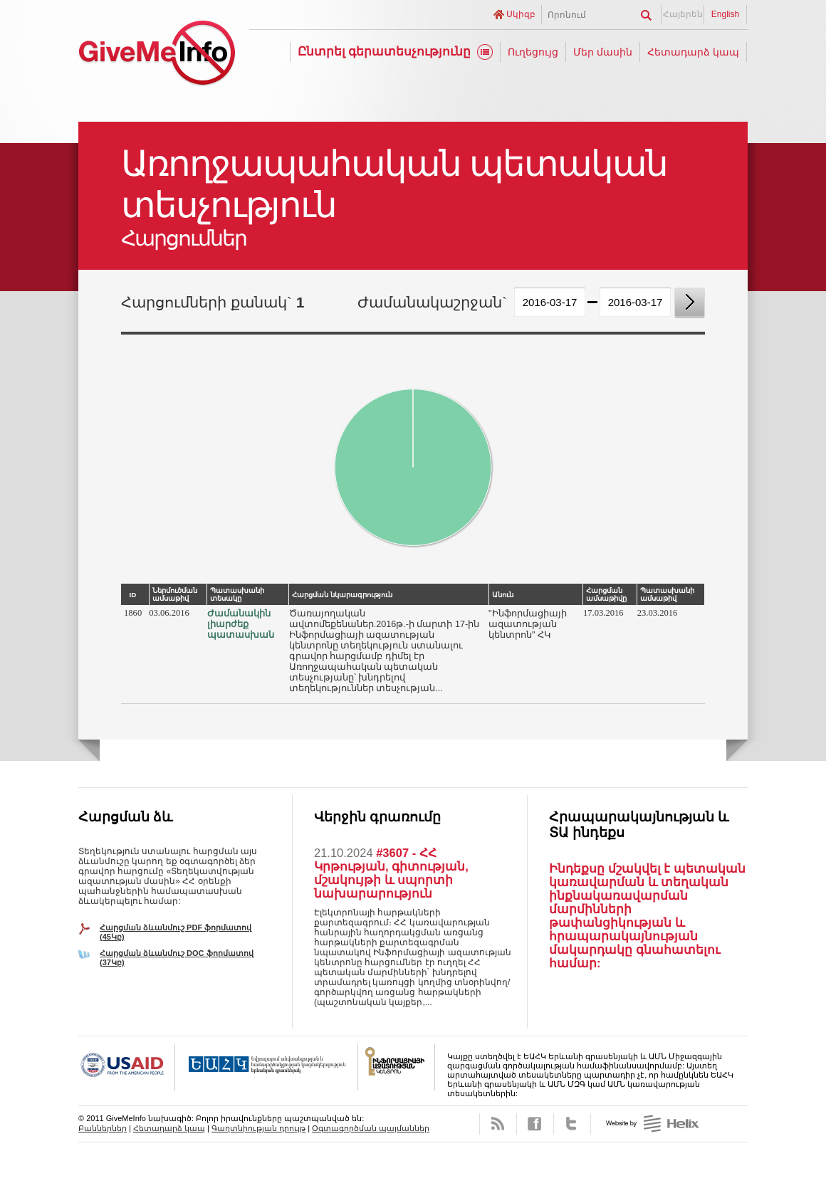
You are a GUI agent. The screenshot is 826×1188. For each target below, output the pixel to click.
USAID (126, 1067)
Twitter (572, 1124)
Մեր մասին (602, 52)
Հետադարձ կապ (693, 52)
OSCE (266, 1067)
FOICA (396, 1067)
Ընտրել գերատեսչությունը (384, 51)
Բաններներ (102, 1128)
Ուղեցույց (533, 52)
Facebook (535, 1124)
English (725, 14)
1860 (133, 613)
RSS (498, 1124)
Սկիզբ (520, 14)
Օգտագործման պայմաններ (370, 1128)
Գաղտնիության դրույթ (258, 1128)
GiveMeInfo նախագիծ (156, 55)
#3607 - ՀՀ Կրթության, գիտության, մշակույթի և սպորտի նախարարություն (391, 873)
